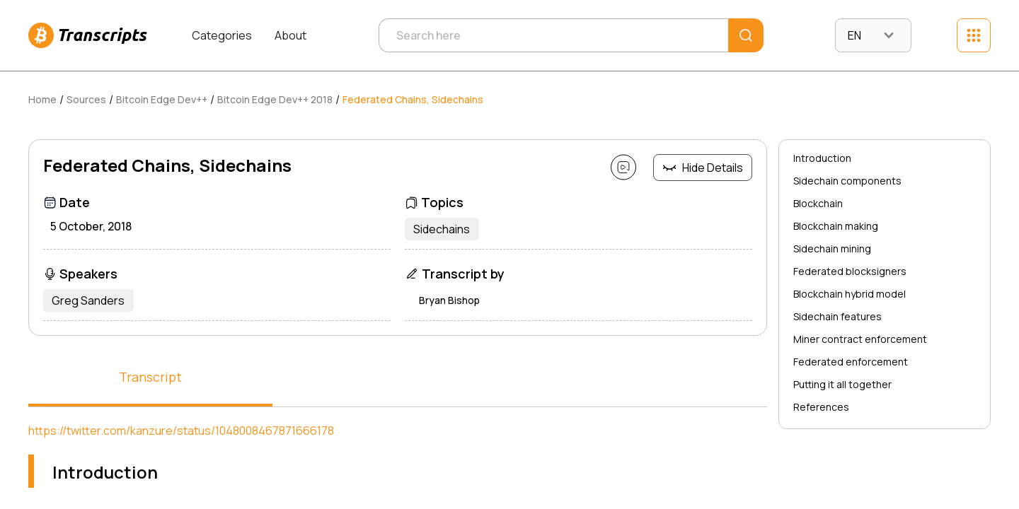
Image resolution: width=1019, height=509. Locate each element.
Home (42, 99)
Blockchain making (835, 226)
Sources (86, 99)
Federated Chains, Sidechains (412, 99)
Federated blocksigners (849, 271)
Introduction (822, 158)
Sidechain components (847, 180)
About (290, 35)
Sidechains (444, 229)
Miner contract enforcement (860, 339)
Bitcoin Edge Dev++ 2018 (275, 99)
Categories (222, 35)
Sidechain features (837, 316)
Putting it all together (842, 384)
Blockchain (818, 203)
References (821, 407)
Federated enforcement (850, 361)
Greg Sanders (90, 300)
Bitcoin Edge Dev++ (161, 99)
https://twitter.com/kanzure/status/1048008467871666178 (181, 430)
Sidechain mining (832, 248)
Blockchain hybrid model (849, 293)
